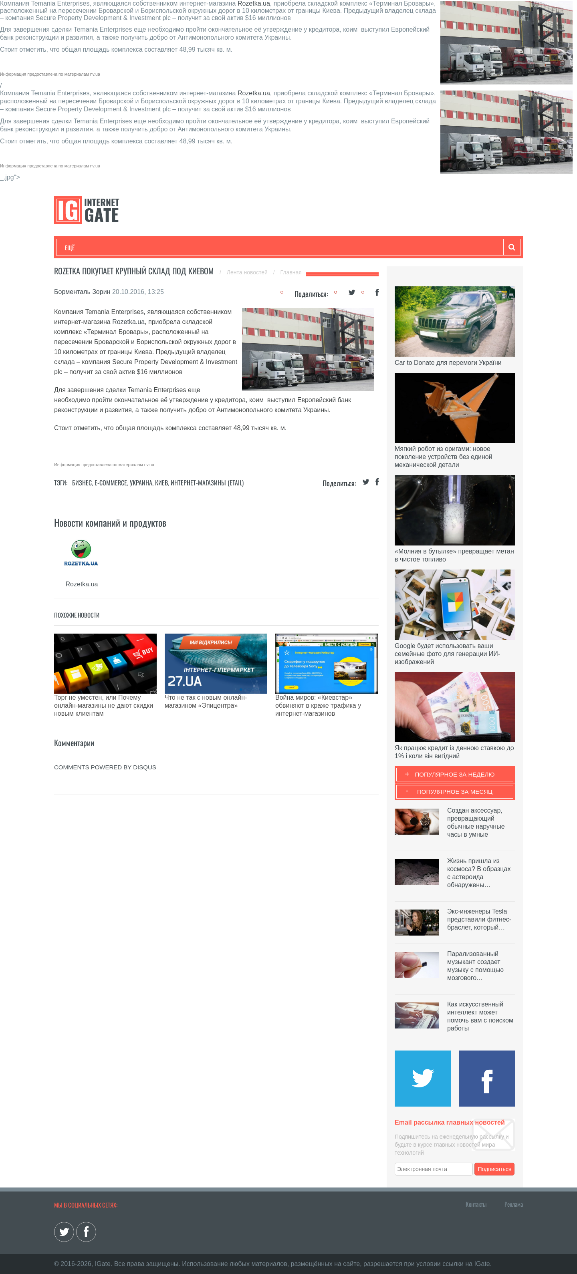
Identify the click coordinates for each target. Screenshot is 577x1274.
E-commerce (111, 482)
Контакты (476, 1204)
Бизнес (164, 247)
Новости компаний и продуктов (110, 522)
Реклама (513, 1204)
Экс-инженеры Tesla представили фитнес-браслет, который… (479, 919)
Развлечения (123, 247)
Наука (196, 247)
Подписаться (495, 1169)
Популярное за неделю (455, 774)
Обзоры (270, 247)
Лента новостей (248, 272)
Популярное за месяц (454, 791)
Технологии (80, 247)
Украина (141, 482)
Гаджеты (307, 247)
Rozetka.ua (254, 3)
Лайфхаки (232, 247)
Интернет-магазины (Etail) (207, 482)
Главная (291, 272)
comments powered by (105, 747)
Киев (161, 482)
